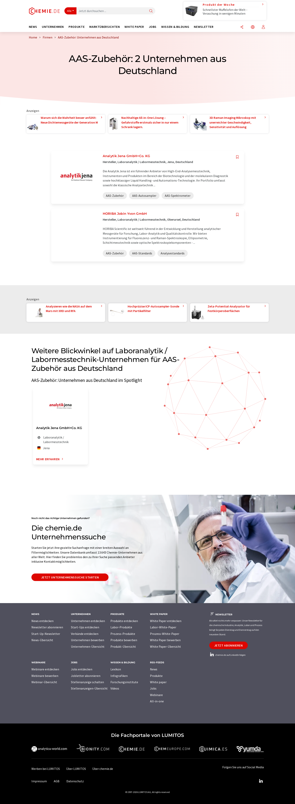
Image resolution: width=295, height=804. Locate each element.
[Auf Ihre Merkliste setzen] (237, 157)
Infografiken (119, 676)
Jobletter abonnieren (85, 676)
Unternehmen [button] (53, 27)
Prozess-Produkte (122, 634)
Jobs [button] (153, 27)
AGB (56, 781)
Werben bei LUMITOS (45, 769)
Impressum (39, 781)
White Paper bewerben (165, 640)
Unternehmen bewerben (87, 640)
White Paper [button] (134, 27)
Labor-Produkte (121, 627)
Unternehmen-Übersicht (88, 646)
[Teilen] (242, 27)
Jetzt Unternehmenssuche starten (70, 577)
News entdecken (42, 621)
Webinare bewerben (44, 676)
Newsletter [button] (203, 27)
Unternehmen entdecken (88, 621)
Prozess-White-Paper (164, 634)
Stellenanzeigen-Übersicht (89, 688)
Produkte (156, 676)
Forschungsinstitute (124, 682)
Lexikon (115, 669)
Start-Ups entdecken (85, 627)
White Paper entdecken (165, 621)
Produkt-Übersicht (123, 646)
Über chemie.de (102, 769)
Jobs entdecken (81, 669)
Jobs (153, 688)
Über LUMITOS (76, 769)
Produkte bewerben (123, 640)
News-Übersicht (42, 640)
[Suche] (151, 11)
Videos (114, 688)
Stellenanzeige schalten (87, 682)
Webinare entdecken (45, 669)
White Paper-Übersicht (165, 646)
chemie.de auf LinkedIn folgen (227, 654)
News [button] (33, 27)
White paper (158, 682)
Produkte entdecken (124, 621)
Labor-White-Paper (163, 627)
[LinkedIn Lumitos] (261, 781)
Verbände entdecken (84, 634)
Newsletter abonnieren (47, 627)
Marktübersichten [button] (104, 27)
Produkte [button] (77, 27)
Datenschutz (75, 781)
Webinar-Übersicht (44, 682)
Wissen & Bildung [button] (175, 27)
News (153, 669)
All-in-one (157, 701)
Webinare (156, 695)
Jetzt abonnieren (228, 645)
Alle (69, 11)
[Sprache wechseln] (252, 27)
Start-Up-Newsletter (45, 634)
